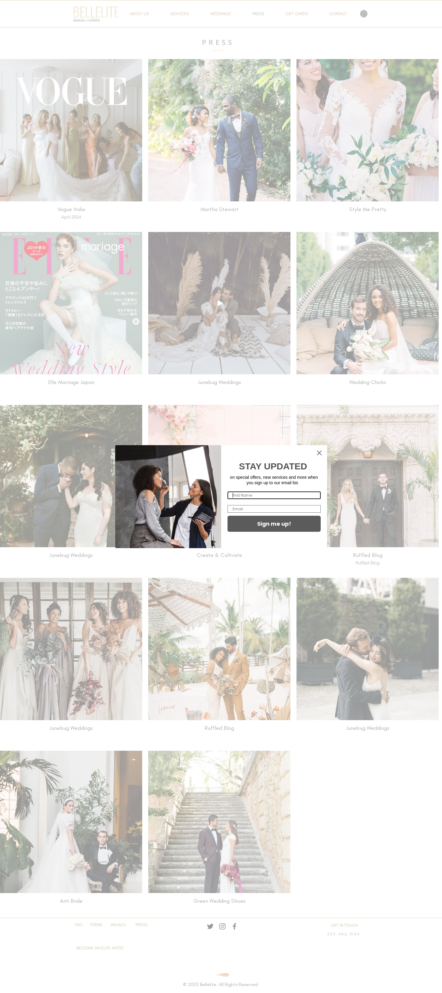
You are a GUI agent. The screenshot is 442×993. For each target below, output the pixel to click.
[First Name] (274, 495)
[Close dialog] (319, 453)
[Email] (274, 509)
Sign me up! (274, 524)
